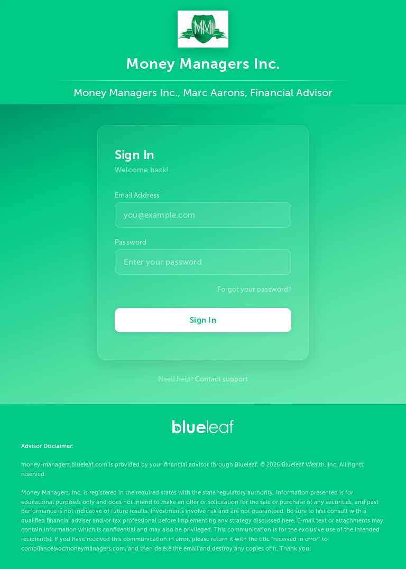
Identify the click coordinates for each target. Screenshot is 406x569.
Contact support (221, 379)
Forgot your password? (254, 289)
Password (131, 242)
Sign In (203, 320)
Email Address (137, 195)
